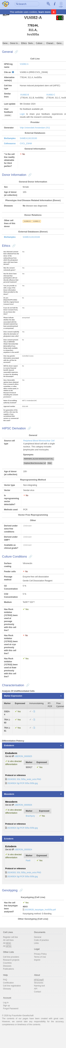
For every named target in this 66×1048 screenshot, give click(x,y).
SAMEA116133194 (31, 237)
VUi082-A (24, 64)
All (7, 943)
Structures (38, 983)
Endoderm (9, 745)
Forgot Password (10, 1008)
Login (61, 4)
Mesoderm (9, 794)
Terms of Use (40, 957)
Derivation (31, 43)
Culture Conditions (41, 43)
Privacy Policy (40, 954)
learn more (44, 12)
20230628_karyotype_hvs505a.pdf (40, 909)
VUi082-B (24, 95)
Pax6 (28, 860)
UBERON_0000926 (23, 805)
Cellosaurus (10, 143)
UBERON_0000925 (23, 756)
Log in (6, 1002)
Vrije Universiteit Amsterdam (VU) (35, 128)
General (6, 43)
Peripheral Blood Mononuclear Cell (38, 441)
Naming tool (39, 986)
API (35, 989)
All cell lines (8, 940)
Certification (8, 983)
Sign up (6, 1005)
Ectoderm (8, 839)
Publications (8, 969)
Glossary (7, 989)
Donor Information (15, 43)
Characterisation (51, 43)
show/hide (7, 115)
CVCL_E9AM (26, 143)
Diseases (7, 966)
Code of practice (41, 940)
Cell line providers (11, 957)
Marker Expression (13, 696)
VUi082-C (50, 95)
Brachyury (30, 816)
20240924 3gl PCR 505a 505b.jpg (22, 783)
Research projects (11, 960)
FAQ (5, 980)
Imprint (37, 960)
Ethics (24, 43)
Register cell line (10, 937)
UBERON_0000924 (23, 849)
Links (36, 943)
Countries (7, 963)
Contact (37, 992)
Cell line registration (12, 986)
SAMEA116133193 (28, 138)
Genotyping (59, 43)
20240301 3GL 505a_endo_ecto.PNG (24, 779)
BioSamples (10, 138)
